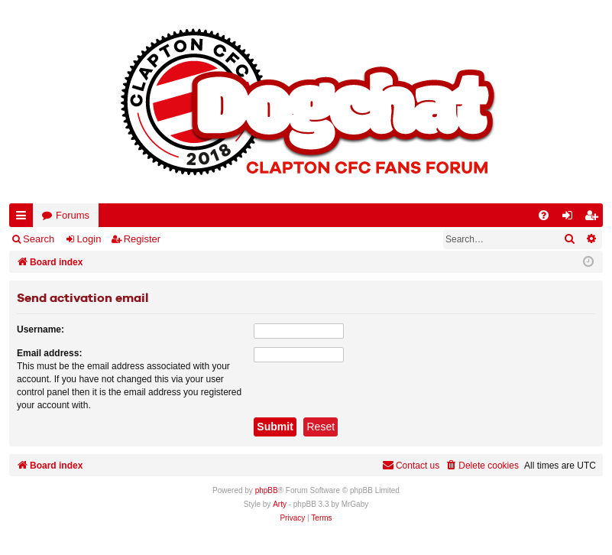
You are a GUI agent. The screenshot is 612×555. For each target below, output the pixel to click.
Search (38, 239)
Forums (72, 215)
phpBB (266, 490)
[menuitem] (543, 215)
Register (142, 239)
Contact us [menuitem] (410, 465)
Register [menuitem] (594, 218)
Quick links (24, 218)
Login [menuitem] (570, 218)
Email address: (49, 353)
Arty (280, 504)
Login (89, 239)
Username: (40, 329)
